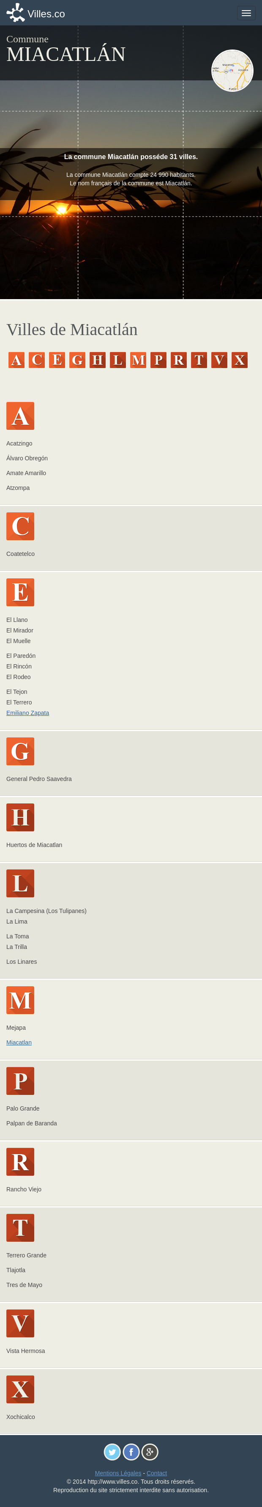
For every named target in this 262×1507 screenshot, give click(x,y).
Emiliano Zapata (27, 713)
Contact (157, 1473)
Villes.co (46, 13)
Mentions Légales (118, 1473)
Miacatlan (19, 1042)
